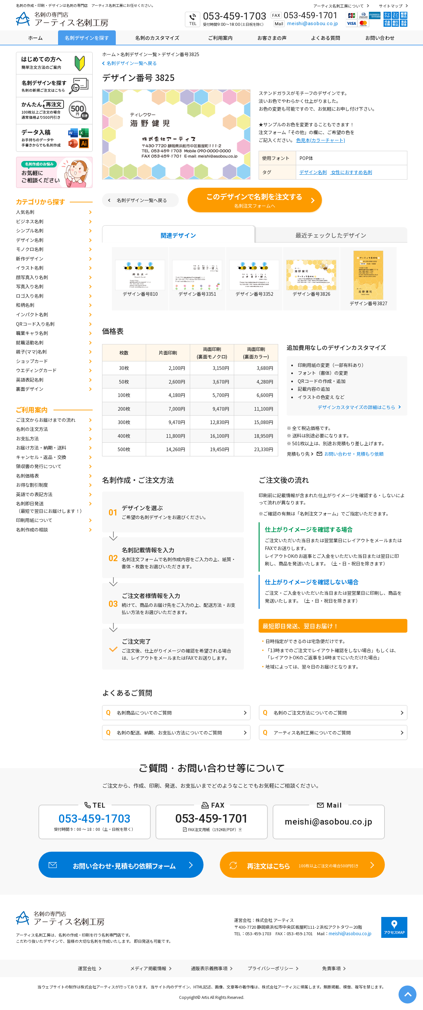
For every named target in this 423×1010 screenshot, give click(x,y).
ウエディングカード (36, 370)
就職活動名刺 (29, 342)
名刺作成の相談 (32, 529)
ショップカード (32, 361)
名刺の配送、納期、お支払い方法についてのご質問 (169, 732)
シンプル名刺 (29, 230)
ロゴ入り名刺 (29, 295)
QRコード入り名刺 (35, 324)
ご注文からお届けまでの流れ (45, 420)
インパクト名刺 (32, 314)
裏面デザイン (29, 389)
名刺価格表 (27, 475)
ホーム (109, 54)
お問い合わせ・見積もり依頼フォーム (121, 865)
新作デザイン (29, 258)
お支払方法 (27, 438)
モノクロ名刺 (29, 249)
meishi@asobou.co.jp (312, 23)
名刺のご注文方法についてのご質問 (310, 712)
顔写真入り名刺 (32, 277)
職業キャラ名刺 (32, 333)
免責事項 (331, 968)
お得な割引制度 (32, 484)
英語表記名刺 (29, 379)
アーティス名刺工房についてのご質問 (312, 732)
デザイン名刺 (29, 240)
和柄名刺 (25, 305)
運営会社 (87, 968)
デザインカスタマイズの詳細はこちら (356, 407)
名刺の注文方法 (32, 429)
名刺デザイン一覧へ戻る (132, 63)
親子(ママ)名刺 (31, 351)
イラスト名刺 (29, 267)
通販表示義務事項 (209, 968)
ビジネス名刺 (29, 221)
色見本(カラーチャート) (320, 140)
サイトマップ (390, 5)
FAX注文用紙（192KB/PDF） (213, 829)
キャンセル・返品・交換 (41, 457)
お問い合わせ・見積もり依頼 (354, 453)
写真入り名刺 (29, 286)
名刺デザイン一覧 (138, 54)
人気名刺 (25, 212)
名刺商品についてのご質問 (144, 712)
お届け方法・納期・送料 (41, 447)
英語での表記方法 (34, 494)
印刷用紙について (34, 520)
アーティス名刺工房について (338, 5)
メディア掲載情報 (148, 968)
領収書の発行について (39, 466)
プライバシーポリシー (270, 968)
